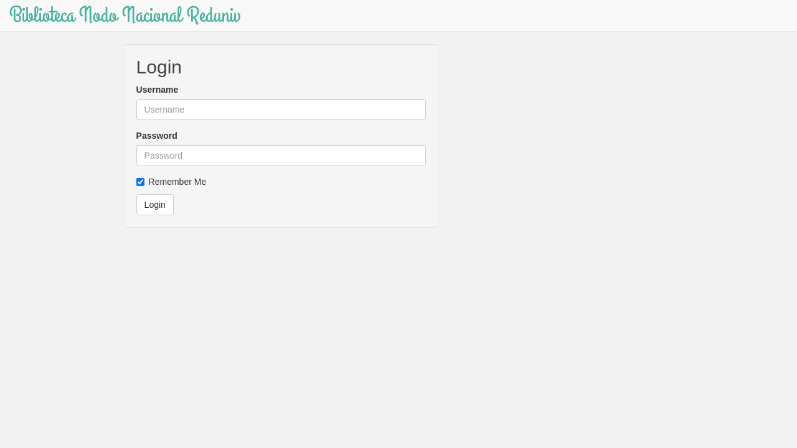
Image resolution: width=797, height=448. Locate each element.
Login (155, 205)
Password (156, 136)
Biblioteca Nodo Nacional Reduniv (124, 15)
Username (157, 90)
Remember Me (171, 182)
